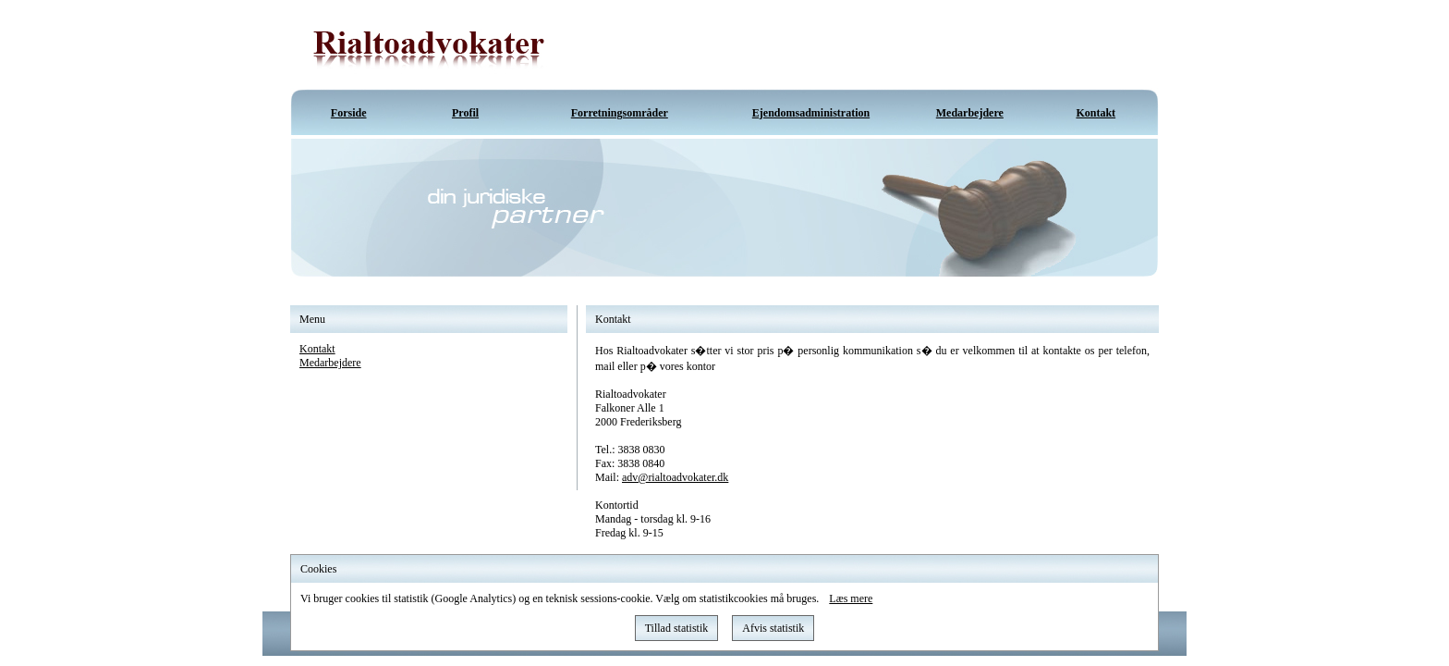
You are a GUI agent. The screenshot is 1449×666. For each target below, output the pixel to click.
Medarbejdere (970, 112)
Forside (349, 112)
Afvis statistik (773, 628)
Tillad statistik (677, 628)
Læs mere (850, 598)
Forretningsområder (619, 112)
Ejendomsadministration (811, 112)
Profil (465, 112)
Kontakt (1095, 112)
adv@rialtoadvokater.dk (675, 477)
